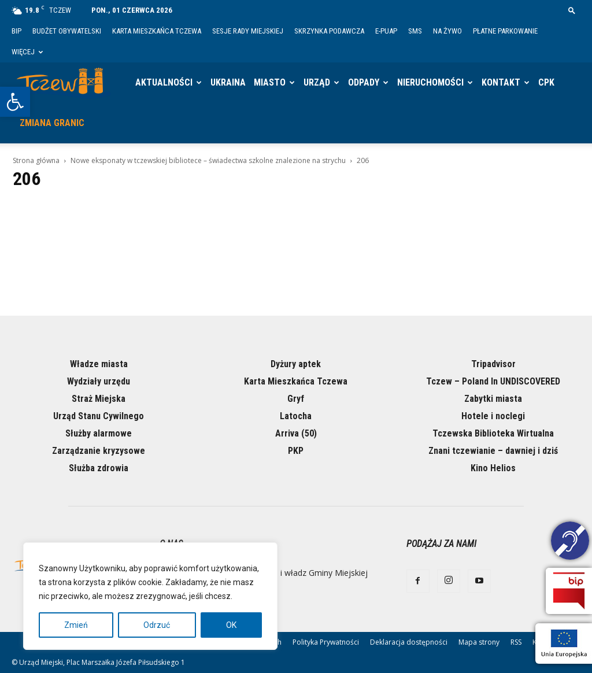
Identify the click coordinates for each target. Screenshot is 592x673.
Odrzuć (156, 625)
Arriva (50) (296, 433)
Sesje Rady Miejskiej (247, 31)
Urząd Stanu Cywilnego (98, 416)
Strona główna (36, 160)
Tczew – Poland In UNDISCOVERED (493, 381)
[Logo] (64, 82)
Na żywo (447, 31)
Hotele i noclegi (493, 416)
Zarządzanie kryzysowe (98, 450)
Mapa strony (479, 642)
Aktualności (164, 82)
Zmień (76, 625)
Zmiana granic (52, 122)
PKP (296, 450)
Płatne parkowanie (505, 31)
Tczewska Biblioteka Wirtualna (493, 433)
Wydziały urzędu (98, 381)
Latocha (296, 416)
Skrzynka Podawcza (329, 31)
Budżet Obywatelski (66, 31)
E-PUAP (386, 31)
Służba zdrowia (98, 468)
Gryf (295, 398)
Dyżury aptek (296, 363)
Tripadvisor (493, 363)
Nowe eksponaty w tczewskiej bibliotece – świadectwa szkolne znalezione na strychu (208, 160)
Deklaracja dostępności (408, 642)
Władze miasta (99, 363)
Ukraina (228, 82)
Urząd (317, 82)
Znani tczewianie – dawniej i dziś (493, 450)
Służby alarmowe (98, 433)
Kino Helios (493, 468)
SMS (415, 31)
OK (231, 625)
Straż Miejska (98, 398)
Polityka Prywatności (326, 642)
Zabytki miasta (493, 398)
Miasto (270, 82)
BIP (16, 31)
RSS (515, 642)
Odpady (363, 82)
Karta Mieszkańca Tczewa (156, 31)
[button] (15, 102)
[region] (150, 596)
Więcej (27, 51)
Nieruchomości (430, 82)
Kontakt (501, 82)
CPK (546, 82)
